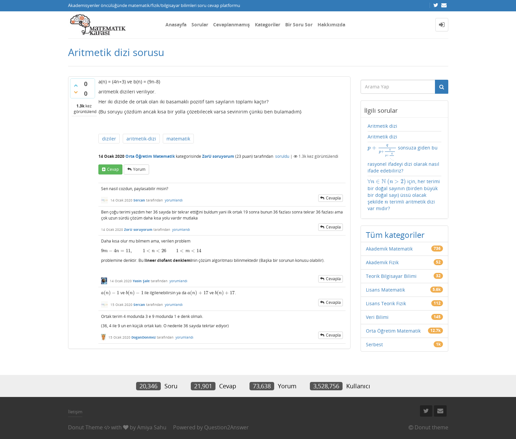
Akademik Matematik (389, 249)
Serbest (374, 344)
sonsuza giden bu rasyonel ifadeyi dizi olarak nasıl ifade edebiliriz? (403, 159)
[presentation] (151, 251)
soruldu (282, 156)
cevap (113, 169)
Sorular (199, 24)
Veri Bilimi (377, 317)
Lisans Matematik (385, 290)
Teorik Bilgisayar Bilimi (391, 276)
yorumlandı (174, 200)
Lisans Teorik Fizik (386, 303)
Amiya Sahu (151, 427)
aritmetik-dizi (141, 138)
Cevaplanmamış (231, 24)
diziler (109, 138)
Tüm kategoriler (395, 234)
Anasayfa (175, 24)
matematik (178, 138)
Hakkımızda (331, 24)
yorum (139, 169)
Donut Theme (85, 427)
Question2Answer (226, 427)
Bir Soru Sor (299, 24)
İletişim (75, 412)
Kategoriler (267, 24)
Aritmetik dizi (382, 126)
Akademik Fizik (382, 262)
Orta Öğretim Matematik (150, 156)
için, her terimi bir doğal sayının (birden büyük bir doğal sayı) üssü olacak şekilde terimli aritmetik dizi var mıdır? (404, 194)
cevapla (333, 198)
